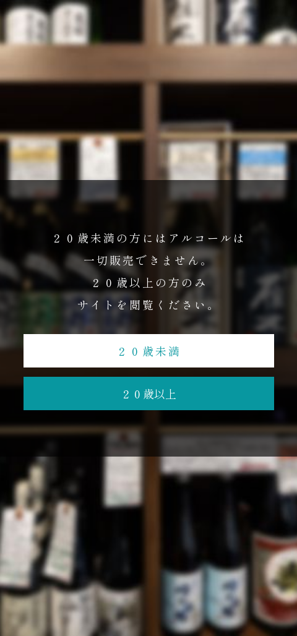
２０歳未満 (148, 351)
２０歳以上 (148, 393)
